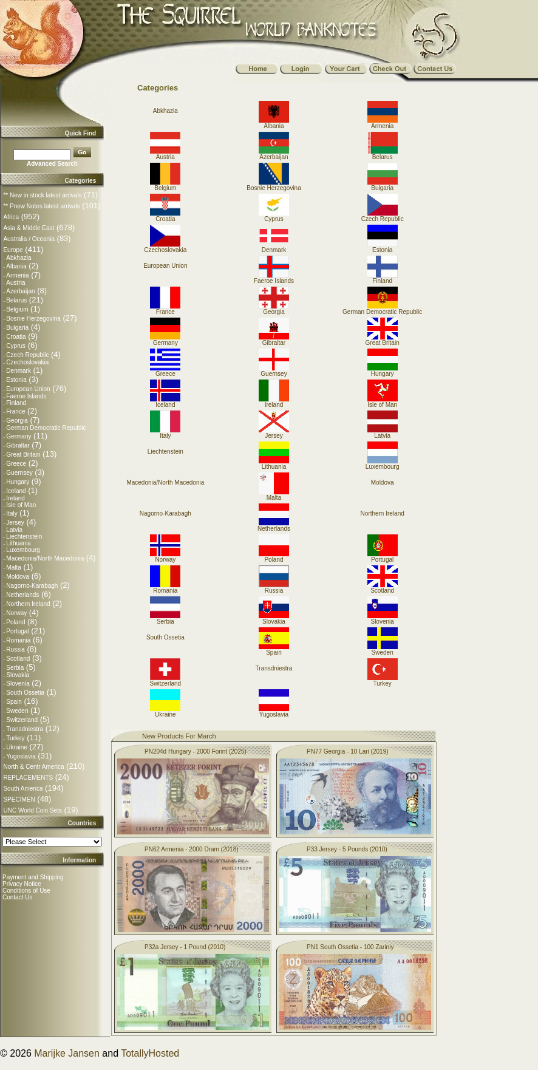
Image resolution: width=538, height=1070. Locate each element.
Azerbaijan (20, 291)
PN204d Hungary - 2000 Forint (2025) (196, 751)
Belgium (17, 309)
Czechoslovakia (27, 362)
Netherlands (22, 594)
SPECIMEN (19, 799)
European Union (28, 389)
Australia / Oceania (29, 239)
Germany (18, 436)
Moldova (17, 576)
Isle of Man (21, 505)
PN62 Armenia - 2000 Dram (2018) (192, 849)
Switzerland (22, 720)
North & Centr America (33, 766)
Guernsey (19, 472)
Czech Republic (27, 355)
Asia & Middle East (28, 228)
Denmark (18, 370)
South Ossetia (25, 692)
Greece (16, 463)
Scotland (18, 658)
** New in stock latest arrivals (42, 195)
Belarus (16, 300)
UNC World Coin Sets (32, 810)
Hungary (17, 482)
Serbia (15, 667)
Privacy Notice (21, 884)
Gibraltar (17, 445)
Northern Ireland (28, 604)
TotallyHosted (150, 1053)
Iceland (16, 491)
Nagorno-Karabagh (32, 585)
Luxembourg (23, 550)
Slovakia (17, 675)
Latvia (14, 529)
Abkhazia (18, 257)
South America (23, 788)
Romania (18, 640)
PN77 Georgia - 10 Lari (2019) (348, 751)
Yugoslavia (20, 756)
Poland (15, 622)
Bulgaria (17, 327)
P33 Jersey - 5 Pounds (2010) (347, 849)
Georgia (17, 420)
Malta (13, 567)
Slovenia (17, 683)
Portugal (17, 631)
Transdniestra (24, 729)
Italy (11, 513)
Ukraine (16, 747)
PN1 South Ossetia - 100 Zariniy (350, 947)
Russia (15, 649)
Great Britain (23, 454)
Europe (12, 250)
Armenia (17, 275)
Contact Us (17, 897)
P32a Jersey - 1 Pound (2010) (185, 947)
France (15, 411)
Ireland (15, 498)
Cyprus (16, 345)
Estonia (16, 380)
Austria (15, 282)
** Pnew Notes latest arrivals (41, 206)
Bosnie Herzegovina (33, 318)
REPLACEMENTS (28, 777)
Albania (16, 266)
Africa (11, 217)
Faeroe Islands (26, 396)
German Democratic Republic (46, 427)
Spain (14, 701)
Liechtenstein (24, 536)
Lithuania (18, 543)
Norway (16, 613)
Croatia (16, 336)
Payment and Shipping (33, 877)
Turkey (15, 738)
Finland (16, 403)
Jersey (15, 522)
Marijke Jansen (67, 1053)
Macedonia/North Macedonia (45, 558)
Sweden (17, 710)
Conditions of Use (26, 890)
